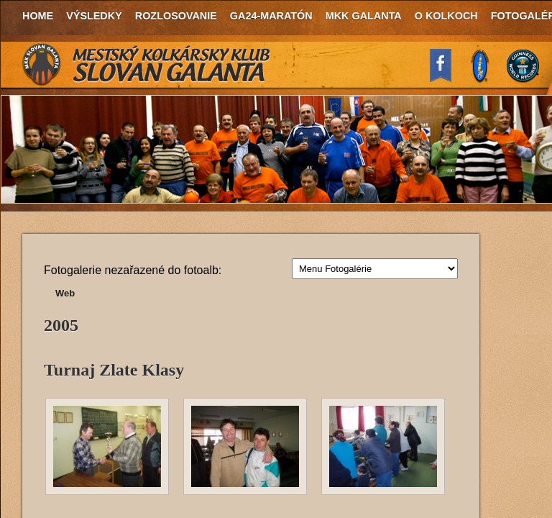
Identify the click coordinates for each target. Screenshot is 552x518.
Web (65, 293)
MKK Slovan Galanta (146, 65)
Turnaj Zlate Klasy (114, 369)
